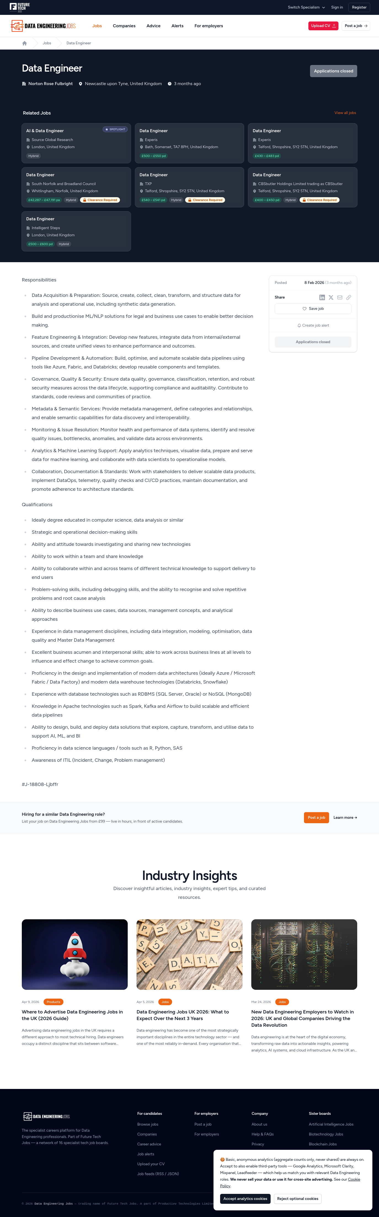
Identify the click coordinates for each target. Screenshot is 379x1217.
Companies (124, 25)
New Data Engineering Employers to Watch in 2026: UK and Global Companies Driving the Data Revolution (302, 1018)
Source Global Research (52, 139)
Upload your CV (151, 1164)
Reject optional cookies (297, 1198)
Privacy (258, 1144)
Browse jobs (147, 1124)
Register (359, 7)
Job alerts (145, 1154)
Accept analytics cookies (245, 1198)
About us (259, 1124)
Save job (313, 308)
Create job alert (313, 325)
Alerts (177, 25)
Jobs (97, 25)
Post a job (356, 25)
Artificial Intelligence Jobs (331, 1124)
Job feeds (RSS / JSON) (158, 1174)
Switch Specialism (307, 7)
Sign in (337, 7)
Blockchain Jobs (323, 1144)
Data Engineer (78, 43)
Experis (151, 139)
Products (53, 1002)
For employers (208, 25)
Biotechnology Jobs (326, 1134)
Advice (153, 25)
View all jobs (345, 112)
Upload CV (323, 25)
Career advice (149, 1144)
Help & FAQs (263, 1134)
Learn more (345, 817)
